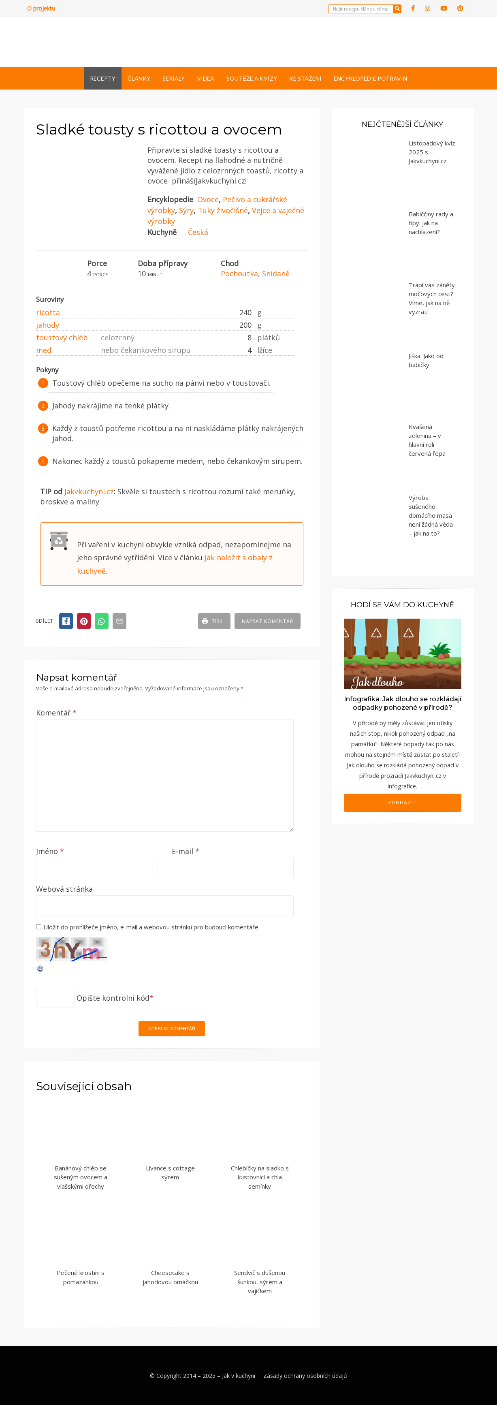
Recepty (102, 78)
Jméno (50, 851)
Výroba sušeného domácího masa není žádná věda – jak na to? (431, 515)
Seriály (173, 78)
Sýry (186, 210)
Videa (205, 78)
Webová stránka (64, 889)
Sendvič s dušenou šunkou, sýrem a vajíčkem (259, 1281)
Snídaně (276, 273)
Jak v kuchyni (238, 1375)
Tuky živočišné (223, 210)
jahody (47, 325)
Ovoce (208, 199)
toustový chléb (62, 337)
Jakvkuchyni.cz (89, 491)
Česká (198, 232)
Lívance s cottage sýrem (170, 1172)
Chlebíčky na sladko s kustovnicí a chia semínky (260, 1177)
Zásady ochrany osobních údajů (305, 1375)
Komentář (56, 712)
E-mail (185, 851)
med (43, 350)
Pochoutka (239, 273)
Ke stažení (305, 78)
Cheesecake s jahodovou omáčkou (170, 1277)
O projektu (41, 8)
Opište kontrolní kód (113, 998)
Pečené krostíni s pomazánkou (81, 1277)
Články (139, 78)
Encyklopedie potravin (370, 78)
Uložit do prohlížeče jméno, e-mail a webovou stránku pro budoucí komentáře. (151, 927)
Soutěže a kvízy (251, 78)
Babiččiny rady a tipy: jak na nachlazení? (431, 223)
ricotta (48, 312)
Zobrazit (402, 802)
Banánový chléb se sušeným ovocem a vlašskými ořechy (80, 1177)
